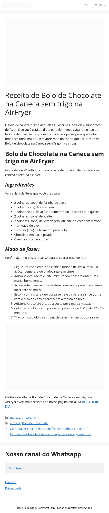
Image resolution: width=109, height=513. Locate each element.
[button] (86, 5)
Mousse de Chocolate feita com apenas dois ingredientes (50, 434)
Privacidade (13, 488)
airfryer (15, 423)
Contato (10, 482)
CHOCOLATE (30, 418)
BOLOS (15, 418)
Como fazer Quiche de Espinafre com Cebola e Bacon (47, 429)
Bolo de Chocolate (35, 423)
